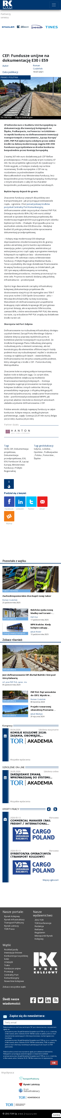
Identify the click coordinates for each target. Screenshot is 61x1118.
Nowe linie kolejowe (14, 981)
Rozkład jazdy (11, 949)
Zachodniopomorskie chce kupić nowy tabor (26, 595)
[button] (49, 814)
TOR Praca (9, 928)
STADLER (8, 962)
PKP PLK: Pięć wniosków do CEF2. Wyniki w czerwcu (43, 695)
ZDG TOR (39, 919)
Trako (7, 965)
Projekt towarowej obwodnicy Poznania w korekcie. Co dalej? (43, 710)
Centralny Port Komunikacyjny (11, 976)
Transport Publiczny (14, 922)
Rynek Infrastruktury (14, 919)
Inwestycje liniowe (13, 952)
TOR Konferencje (43, 923)
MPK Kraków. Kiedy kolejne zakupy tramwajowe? (41, 627)
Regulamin (40, 932)
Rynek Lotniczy (11, 925)
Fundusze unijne (12, 968)
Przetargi (8, 971)
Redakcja (39, 926)
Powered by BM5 (31, 1114)
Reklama (39, 929)
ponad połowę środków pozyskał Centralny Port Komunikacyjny (27, 206)
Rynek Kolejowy (12, 916)
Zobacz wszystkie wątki (14, 986)
